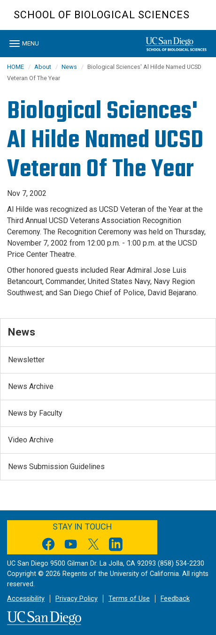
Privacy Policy (76, 599)
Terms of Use (129, 599)
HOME (15, 66)
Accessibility (26, 599)
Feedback (175, 599)
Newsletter (26, 359)
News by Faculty (35, 413)
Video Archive (31, 439)
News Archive (31, 386)
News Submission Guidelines (56, 466)
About (42, 66)
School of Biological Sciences (102, 15)
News (69, 66)
